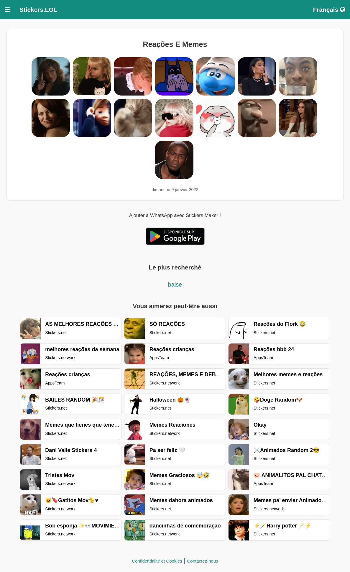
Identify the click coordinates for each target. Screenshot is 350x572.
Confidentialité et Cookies (157, 560)
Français (329, 9)
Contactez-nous (202, 560)
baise (175, 284)
